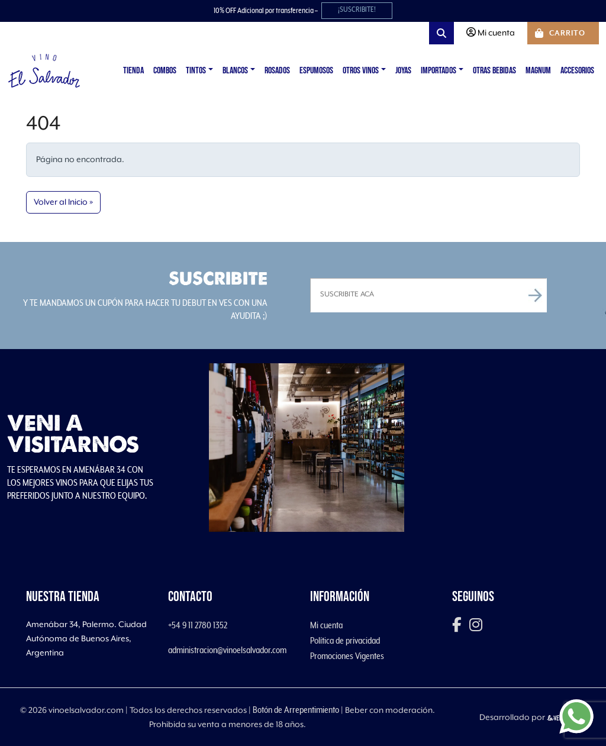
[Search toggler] (441, 33)
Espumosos (316, 70)
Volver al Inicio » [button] (63, 202)
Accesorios (577, 70)
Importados (438, 70)
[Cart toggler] (563, 33)
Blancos (235, 70)
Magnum (538, 70)
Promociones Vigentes (347, 656)
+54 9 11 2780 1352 (197, 625)
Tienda (133, 70)
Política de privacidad (345, 640)
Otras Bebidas (494, 70)
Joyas (403, 70)
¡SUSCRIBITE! (357, 9)
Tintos (196, 70)
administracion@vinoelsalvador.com (227, 650)
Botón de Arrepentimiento (296, 710)
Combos (164, 70)
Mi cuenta (326, 625)
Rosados (277, 70)
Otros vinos (361, 70)
